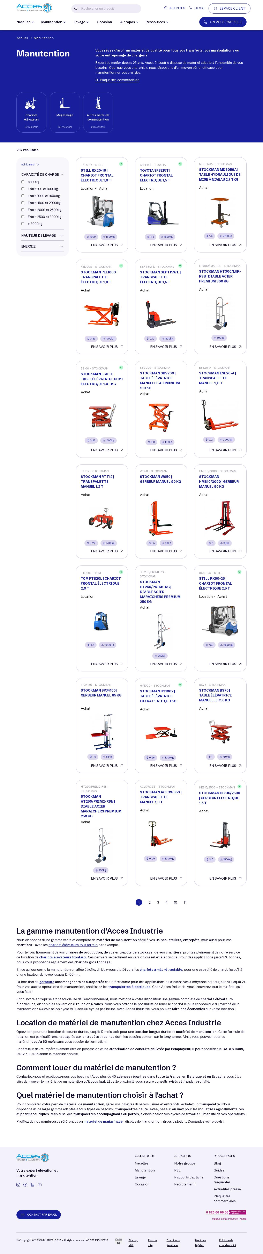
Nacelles (141, 1163)
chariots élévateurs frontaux (62, 957)
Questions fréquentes (222, 1179)
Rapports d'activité (188, 1177)
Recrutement (184, 1184)
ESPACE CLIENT (229, 8)
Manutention (145, 1170)
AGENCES (174, 8)
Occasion (104, 22)
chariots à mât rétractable (161, 969)
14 (185, 902)
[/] (34, 8)
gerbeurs (46, 982)
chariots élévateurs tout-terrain (73, 945)
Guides (219, 1170)
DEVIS (196, 8)
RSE (177, 1170)
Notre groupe (184, 1163)
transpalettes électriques (129, 987)
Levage (140, 1177)
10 (175, 902)
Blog (217, 1163)
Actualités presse (227, 1189)
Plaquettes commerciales (225, 1198)
